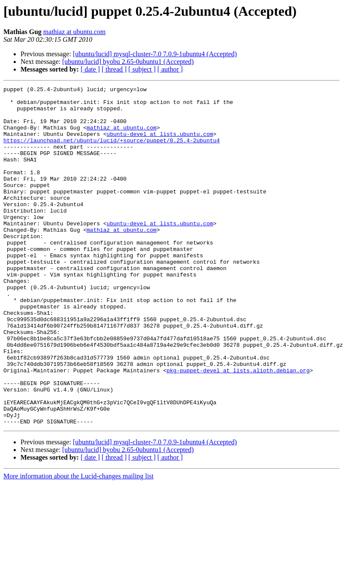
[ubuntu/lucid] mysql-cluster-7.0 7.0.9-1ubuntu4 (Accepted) (155, 54)
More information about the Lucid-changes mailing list (78, 543)
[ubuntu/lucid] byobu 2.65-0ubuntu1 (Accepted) (128, 61)
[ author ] (170, 69)
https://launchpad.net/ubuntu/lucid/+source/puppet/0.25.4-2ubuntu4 (111, 151)
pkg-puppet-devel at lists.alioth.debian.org (237, 428)
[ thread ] (114, 69)
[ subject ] (142, 69)
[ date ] (90, 69)
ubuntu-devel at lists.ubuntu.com (160, 144)
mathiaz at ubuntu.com (74, 31)
